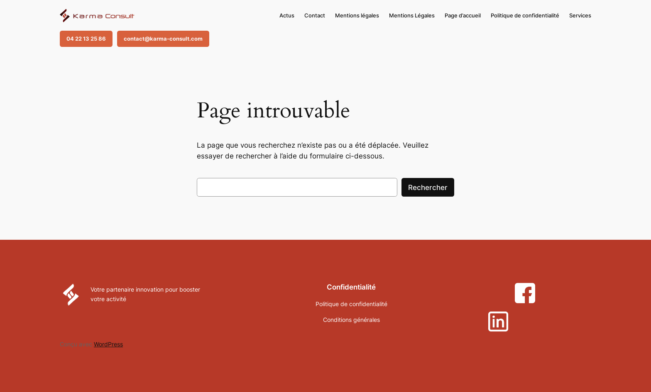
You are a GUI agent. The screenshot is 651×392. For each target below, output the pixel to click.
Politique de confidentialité (525, 15)
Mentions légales (357, 15)
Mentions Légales (412, 15)
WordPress (108, 344)
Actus (286, 15)
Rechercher (428, 187)
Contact (314, 15)
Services (580, 15)
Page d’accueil (463, 15)
